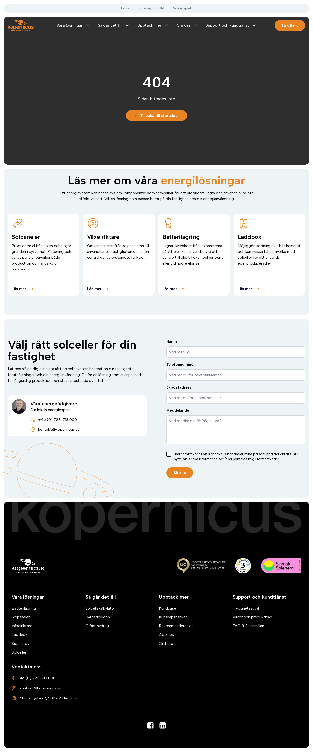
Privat (126, 8)
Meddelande (177, 410)
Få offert (290, 25)
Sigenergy (20, 643)
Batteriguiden (97, 617)
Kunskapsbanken (173, 617)
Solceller (19, 652)
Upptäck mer (153, 25)
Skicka (180, 472)
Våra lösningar (73, 25)
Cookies (166, 634)
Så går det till (114, 25)
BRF (162, 8)
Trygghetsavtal (246, 608)
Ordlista (166, 643)
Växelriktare (22, 625)
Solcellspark (182, 8)
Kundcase (167, 608)
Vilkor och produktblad (252, 617)
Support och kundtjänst (231, 25)
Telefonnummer (180, 364)
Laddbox (19, 634)
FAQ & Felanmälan (248, 625)
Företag (145, 8)
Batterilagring (24, 608)
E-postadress (178, 387)
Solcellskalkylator (100, 608)
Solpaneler (21, 617)
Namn (171, 341)
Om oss (187, 25)
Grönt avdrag (97, 625)
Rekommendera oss (176, 625)
